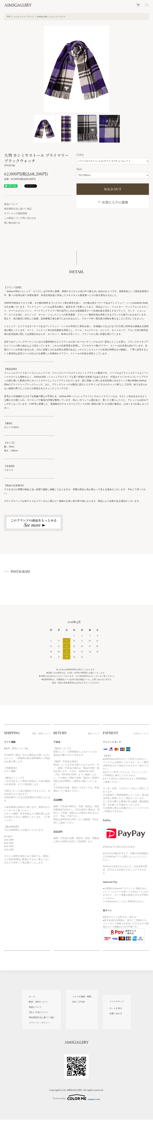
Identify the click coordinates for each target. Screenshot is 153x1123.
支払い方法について (38, 1012)
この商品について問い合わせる (20, 218)
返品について (11, 204)
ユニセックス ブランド (24, 17)
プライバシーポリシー (39, 1022)
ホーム (32, 996)
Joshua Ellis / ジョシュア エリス (51, 17)
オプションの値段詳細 (15, 213)
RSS (74, 1001)
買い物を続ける (12, 222)
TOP (8, 17)
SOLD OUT (112, 189)
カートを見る (115, 1008)
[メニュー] (146, 5)
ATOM (81, 1001)
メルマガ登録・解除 (81, 996)
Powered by (76, 1097)
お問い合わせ (115, 1013)
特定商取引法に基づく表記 (18, 208)
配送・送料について (38, 1001)
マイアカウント (116, 1001)
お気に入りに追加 (113, 202)
